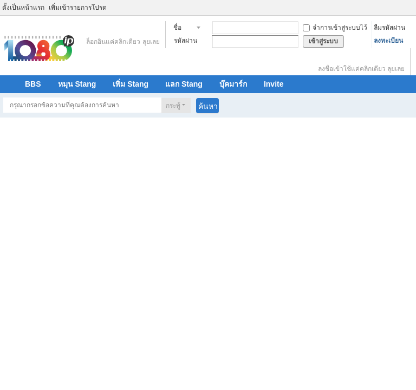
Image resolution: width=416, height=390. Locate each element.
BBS (33, 84)
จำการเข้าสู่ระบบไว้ (335, 27)
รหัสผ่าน (185, 40)
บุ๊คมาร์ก (233, 84)
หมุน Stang (77, 84)
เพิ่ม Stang (130, 84)
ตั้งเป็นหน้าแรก (23, 7)
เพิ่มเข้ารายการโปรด (78, 7)
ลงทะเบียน (388, 40)
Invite (274, 84)
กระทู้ (173, 105)
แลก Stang (184, 84)
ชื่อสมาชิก (183, 29)
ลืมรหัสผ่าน (389, 27)
